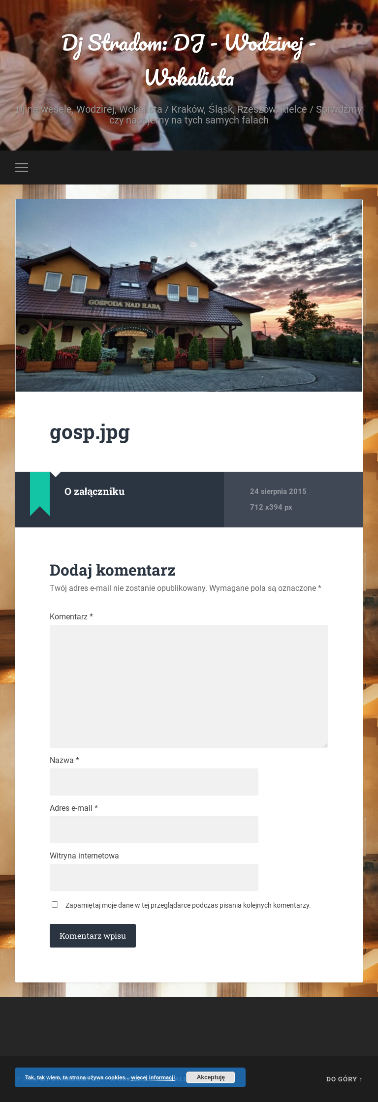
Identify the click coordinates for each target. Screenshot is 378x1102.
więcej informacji (153, 1077)
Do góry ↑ (344, 1079)
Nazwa (64, 761)
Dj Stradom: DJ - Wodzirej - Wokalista (188, 59)
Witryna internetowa (84, 856)
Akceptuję (211, 1077)
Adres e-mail (74, 808)
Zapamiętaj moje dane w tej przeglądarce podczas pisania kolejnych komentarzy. (188, 905)
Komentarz (71, 617)
